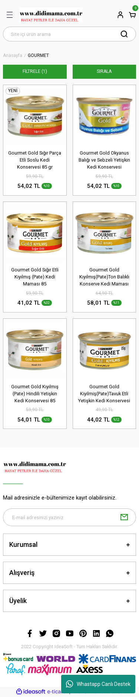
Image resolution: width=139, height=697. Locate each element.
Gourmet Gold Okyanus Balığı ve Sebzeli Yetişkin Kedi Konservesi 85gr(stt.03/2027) (104, 160)
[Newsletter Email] (69, 517)
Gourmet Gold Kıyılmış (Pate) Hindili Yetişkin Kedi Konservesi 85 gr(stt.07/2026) (35, 394)
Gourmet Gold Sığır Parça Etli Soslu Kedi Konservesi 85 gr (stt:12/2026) (34, 160)
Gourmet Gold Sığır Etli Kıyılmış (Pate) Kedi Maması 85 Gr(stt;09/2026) (35, 277)
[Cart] (132, 15)
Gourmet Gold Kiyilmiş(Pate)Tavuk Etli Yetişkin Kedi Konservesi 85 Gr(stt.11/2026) (104, 394)
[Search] (69, 34)
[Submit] (124, 517)
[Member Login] (120, 15)
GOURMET (38, 55)
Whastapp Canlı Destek (98, 684)
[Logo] (51, 14)
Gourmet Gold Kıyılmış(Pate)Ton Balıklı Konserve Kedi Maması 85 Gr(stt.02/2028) (104, 277)
